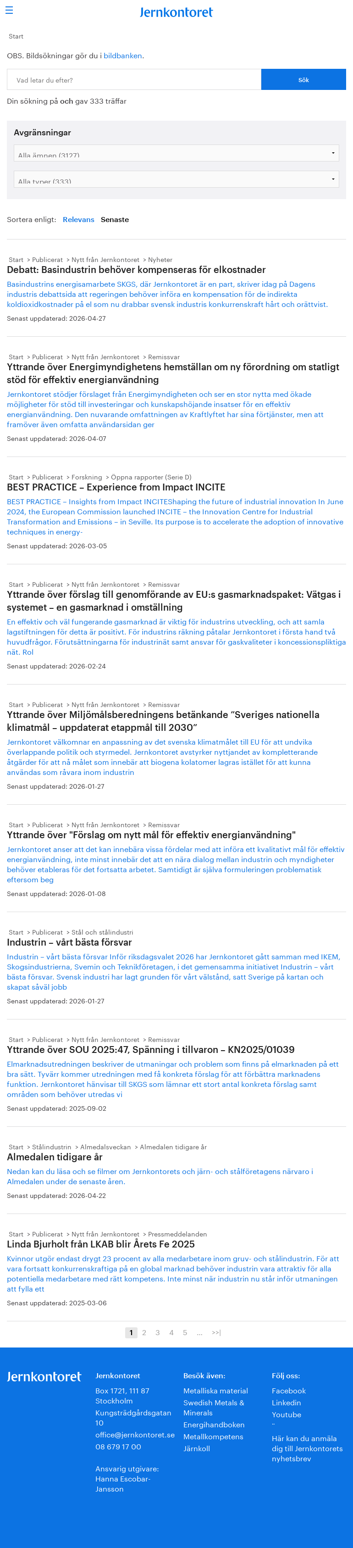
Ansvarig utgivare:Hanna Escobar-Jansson (127, 1477)
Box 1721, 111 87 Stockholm (122, 1394)
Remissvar (164, 356)
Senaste (115, 219)
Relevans (78, 219)
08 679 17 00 (118, 1445)
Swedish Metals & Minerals (213, 1406)
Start (16, 35)
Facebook (289, 1389)
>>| (216, 1331)
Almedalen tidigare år (173, 1146)
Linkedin (286, 1401)
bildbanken (123, 54)
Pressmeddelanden (177, 1233)
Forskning (87, 476)
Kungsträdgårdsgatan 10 (133, 1416)
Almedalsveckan (105, 1146)
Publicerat (47, 259)
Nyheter (160, 259)
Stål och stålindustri (102, 931)
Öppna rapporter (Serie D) (151, 476)
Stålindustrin (52, 1146)
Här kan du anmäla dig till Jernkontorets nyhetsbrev (307, 1447)
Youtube (286, 1413)
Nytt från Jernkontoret (105, 259)
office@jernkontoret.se (135, 1433)
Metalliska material (215, 1389)
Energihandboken (214, 1423)
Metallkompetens (213, 1435)
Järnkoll (196, 1447)
